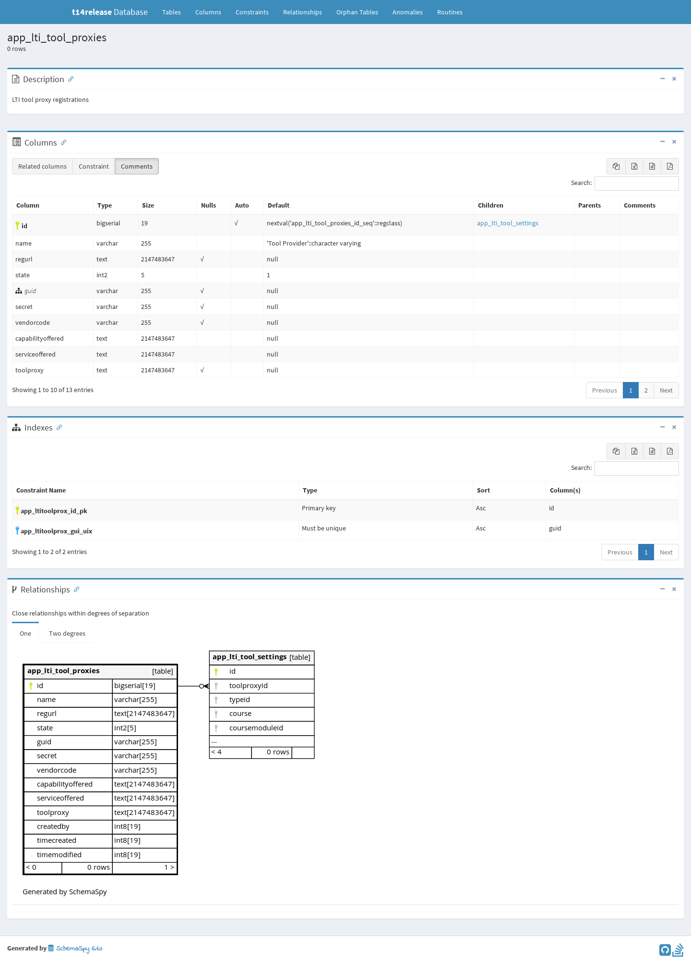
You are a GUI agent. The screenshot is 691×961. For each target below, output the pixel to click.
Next (666, 390)
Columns (208, 12)
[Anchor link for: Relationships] (74, 588)
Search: (625, 183)
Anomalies (408, 12)
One (25, 633)
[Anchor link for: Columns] (61, 141)
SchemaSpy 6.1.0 (75, 949)
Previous (604, 390)
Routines (450, 12)
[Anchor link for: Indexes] (57, 426)
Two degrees (67, 633)
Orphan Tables (357, 12)
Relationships (302, 12)
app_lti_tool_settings (507, 223)
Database (110, 11)
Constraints (252, 12)
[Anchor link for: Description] (68, 78)
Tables (175, 11)
